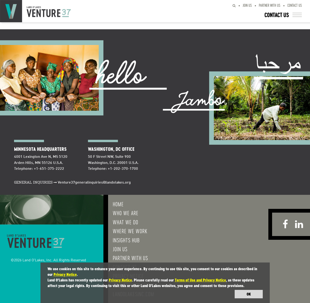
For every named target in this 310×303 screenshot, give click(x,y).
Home (118, 204)
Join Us (247, 5)
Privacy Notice (65, 274)
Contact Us (294, 5)
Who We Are (126, 213)
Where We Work (130, 231)
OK (249, 294)
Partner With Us (269, 5)
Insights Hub (126, 240)
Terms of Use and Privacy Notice (200, 280)
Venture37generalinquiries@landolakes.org (94, 183)
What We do (125, 222)
